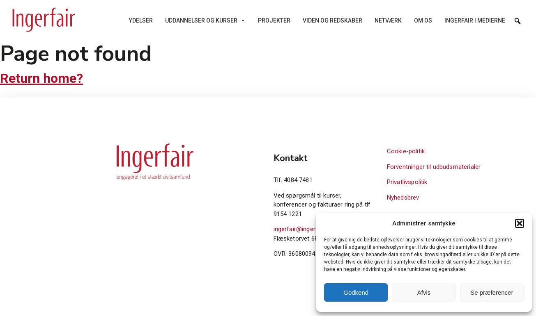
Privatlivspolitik (407, 182)
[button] (519, 223)
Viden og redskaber (332, 20)
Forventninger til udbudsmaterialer (434, 167)
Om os (423, 20)
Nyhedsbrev (403, 197)
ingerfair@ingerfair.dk (303, 229)
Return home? (41, 78)
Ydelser (141, 20)
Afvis (424, 292)
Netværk (388, 20)
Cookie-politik (406, 151)
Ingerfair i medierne (474, 20)
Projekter (274, 20)
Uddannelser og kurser (205, 20)
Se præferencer (491, 292)
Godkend (355, 292)
